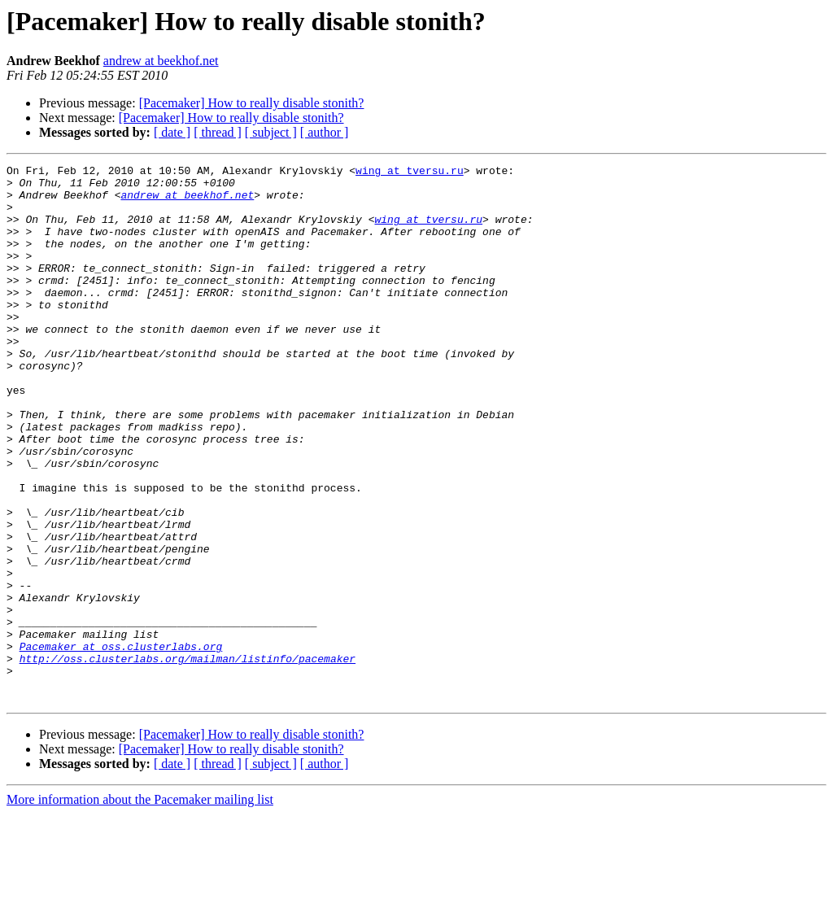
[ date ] (172, 132)
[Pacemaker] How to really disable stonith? (251, 103)
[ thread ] (218, 132)
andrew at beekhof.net (161, 61)
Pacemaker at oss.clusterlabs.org (121, 743)
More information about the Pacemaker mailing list (140, 907)
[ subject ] (271, 132)
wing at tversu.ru (409, 172)
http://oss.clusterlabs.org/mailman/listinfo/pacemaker (187, 758)
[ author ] (324, 132)
